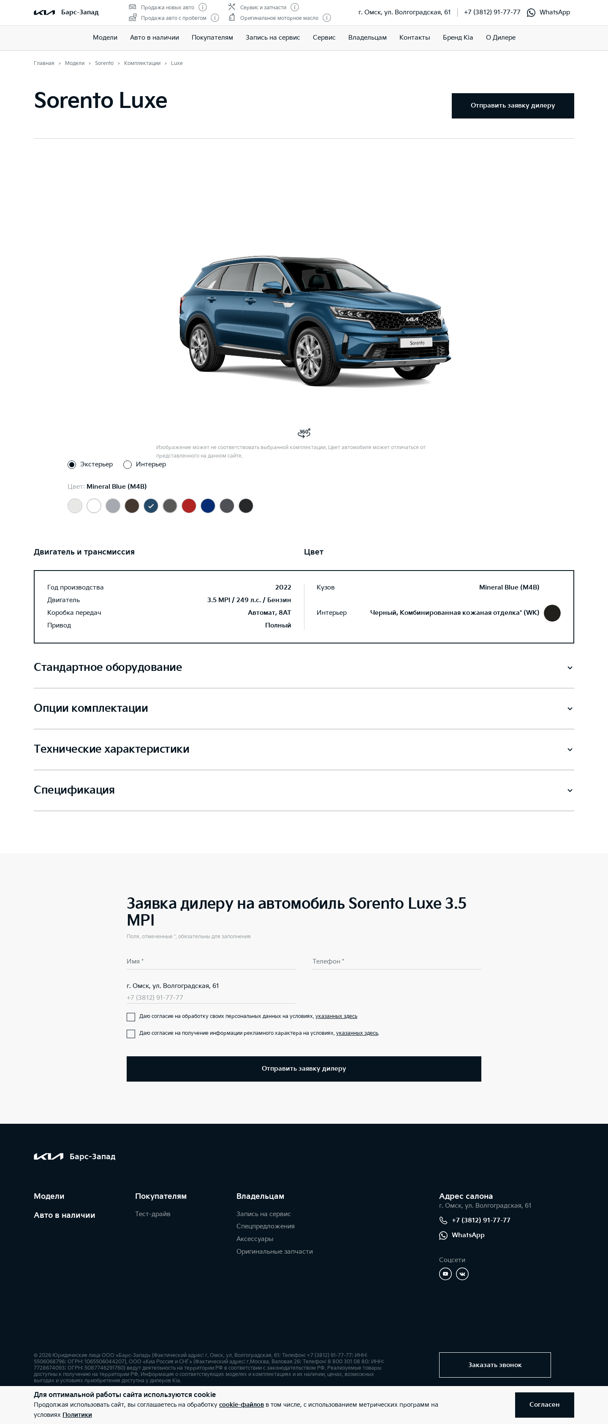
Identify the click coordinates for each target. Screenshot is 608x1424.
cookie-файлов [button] (241, 1404)
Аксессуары (255, 1239)
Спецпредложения (265, 1226)
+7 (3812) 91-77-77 (492, 12)
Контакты (414, 38)
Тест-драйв (153, 1214)
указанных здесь (336, 1016)
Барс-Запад (80, 12)
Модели (105, 38)
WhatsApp (548, 12)
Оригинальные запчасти (274, 1252)
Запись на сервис (273, 38)
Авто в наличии (154, 38)
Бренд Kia (458, 38)
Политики (77, 1415)
